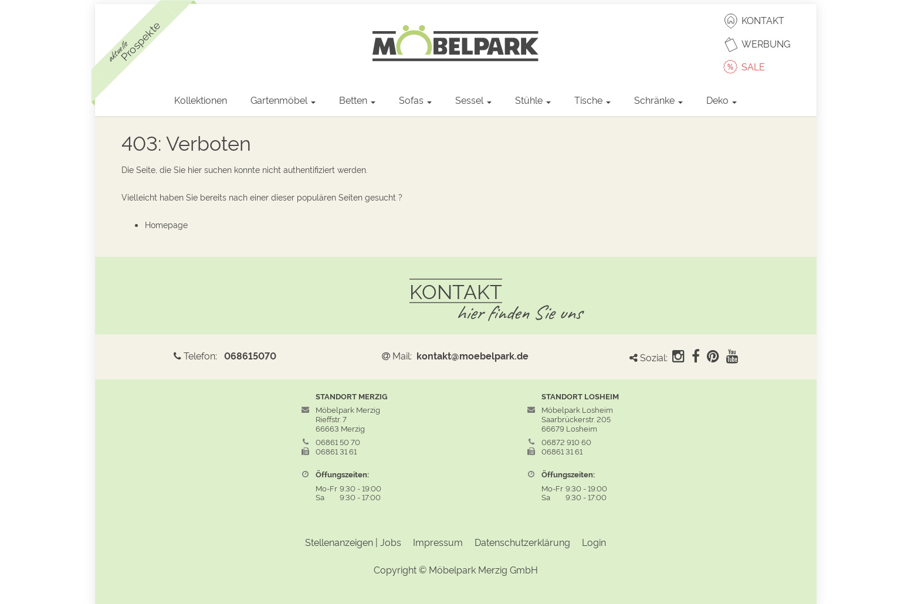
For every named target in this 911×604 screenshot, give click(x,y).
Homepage (166, 224)
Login (594, 541)
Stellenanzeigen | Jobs (353, 541)
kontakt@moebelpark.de (472, 355)
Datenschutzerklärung (522, 541)
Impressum (438, 541)
